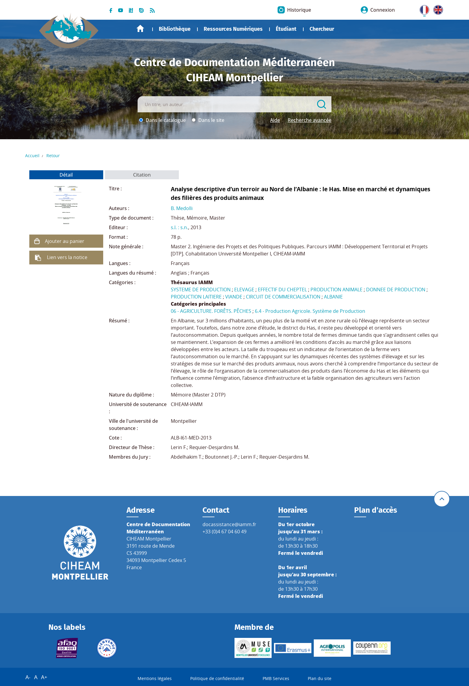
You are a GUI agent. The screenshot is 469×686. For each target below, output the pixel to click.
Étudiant (286, 29)
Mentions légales (155, 678)
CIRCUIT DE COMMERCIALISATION (283, 296)
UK (436, 8)
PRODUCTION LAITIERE (196, 296)
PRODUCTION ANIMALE (336, 289)
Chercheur (322, 29)
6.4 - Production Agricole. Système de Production (310, 311)
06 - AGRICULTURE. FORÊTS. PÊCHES (211, 311)
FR (422, 8)
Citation (142, 175)
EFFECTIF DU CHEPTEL (282, 289)
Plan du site (319, 678)
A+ (44, 677)
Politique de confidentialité (217, 678)
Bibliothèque (175, 29)
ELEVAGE (244, 289)
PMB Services (276, 678)
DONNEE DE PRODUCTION (395, 289)
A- (28, 677)
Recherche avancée (309, 120)
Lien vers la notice (67, 257)
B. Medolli (182, 208)
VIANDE (233, 296)
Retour (53, 155)
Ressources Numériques (233, 29)
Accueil (140, 28)
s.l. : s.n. (179, 227)
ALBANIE (333, 296)
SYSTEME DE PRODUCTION (201, 289)
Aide (275, 120)
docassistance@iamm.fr (229, 524)
